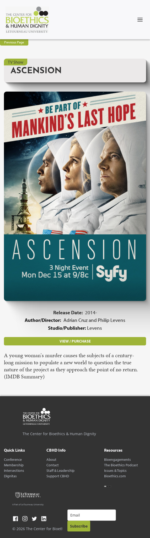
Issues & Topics (115, 470)
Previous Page (14, 42)
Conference (13, 459)
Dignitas (10, 476)
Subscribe (79, 526)
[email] (91, 515)
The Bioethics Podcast (121, 465)
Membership (14, 465)
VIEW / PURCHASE (75, 341)
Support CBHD (57, 476)
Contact (52, 465)
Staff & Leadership (60, 470)
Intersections (14, 470)
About (51, 459)
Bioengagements (117, 459)
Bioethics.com (115, 476)
